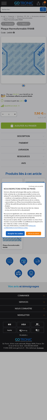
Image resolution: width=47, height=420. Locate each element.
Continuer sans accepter (36, 186)
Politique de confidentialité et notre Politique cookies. (20, 227)
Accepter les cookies (15, 233)
